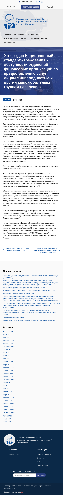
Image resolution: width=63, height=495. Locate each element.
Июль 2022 (7, 353)
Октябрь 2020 (8, 410)
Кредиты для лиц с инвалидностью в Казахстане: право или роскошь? (30, 290)
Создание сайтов (10, 492)
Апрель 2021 (8, 392)
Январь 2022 (8, 371)
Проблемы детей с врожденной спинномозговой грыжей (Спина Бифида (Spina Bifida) (30, 276)
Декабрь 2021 (8, 374)
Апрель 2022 (8, 362)
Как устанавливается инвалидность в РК (18, 293)
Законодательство (39, 38)
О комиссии (33, 34)
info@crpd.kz (25, 2)
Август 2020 (7, 416)
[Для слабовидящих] (14, 7)
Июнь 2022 (7, 356)
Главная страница (44, 454)
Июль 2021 (7, 386)
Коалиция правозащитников (16, 38)
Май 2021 (6, 389)
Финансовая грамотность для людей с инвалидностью (24, 287)
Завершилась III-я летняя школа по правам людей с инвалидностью (29, 320)
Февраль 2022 (8, 368)
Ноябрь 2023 (8, 331)
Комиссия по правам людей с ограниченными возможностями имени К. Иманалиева (31, 21)
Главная (7, 34)
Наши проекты (42, 465)
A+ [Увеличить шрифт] (7, 7)
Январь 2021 (8, 401)
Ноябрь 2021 (8, 377)
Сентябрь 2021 (9, 380)
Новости (7, 100)
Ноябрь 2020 (8, 407)
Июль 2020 (7, 419)
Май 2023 (6, 337)
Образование (10, 42)
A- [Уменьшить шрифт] (11, 7)
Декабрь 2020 (8, 404)
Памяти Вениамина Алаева (13, 317)
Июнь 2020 (7, 422)
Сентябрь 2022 (9, 346)
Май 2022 (6, 359)
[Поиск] (57, 35)
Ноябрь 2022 (8, 343)
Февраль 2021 (8, 398)
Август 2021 (7, 383)
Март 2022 (7, 364)
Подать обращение (31, 7)
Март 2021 (7, 395)
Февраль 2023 (8, 340)
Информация (20, 34)
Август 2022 (7, 349)
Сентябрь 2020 (9, 413)
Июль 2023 (7, 334)
